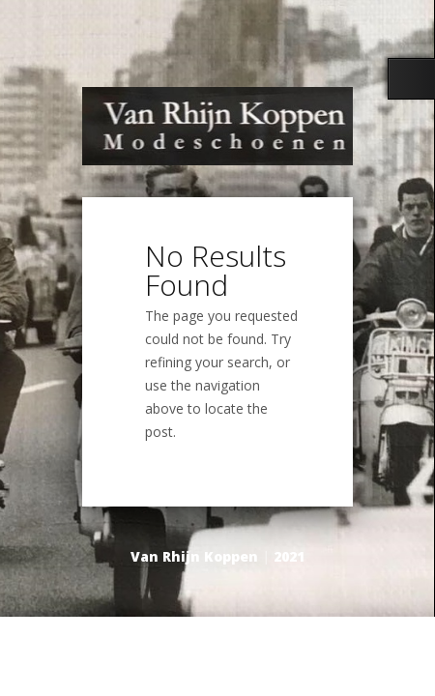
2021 (289, 556)
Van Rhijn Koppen (194, 556)
